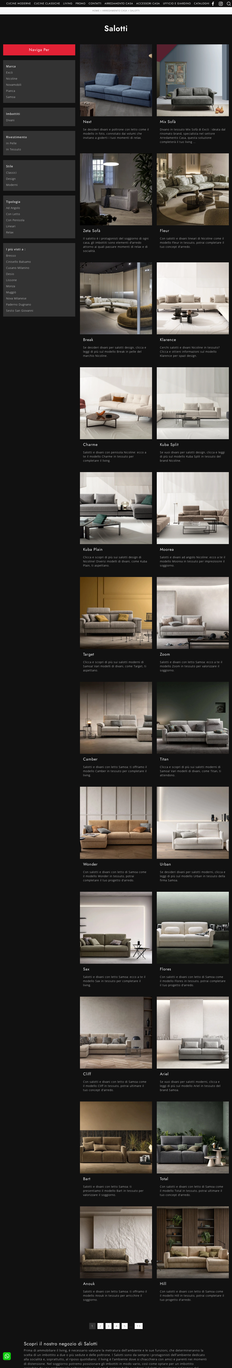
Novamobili (13, 85)
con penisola (15, 220)
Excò (9, 72)
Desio (10, 274)
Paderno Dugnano (18, 304)
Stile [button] (9, 166)
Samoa (10, 97)
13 (139, 1326)
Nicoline (12, 78)
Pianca (10, 91)
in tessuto (13, 149)
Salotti (135, 10)
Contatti (95, 3)
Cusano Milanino (17, 268)
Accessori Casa (148, 3)
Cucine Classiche (47, 3)
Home (95, 10)
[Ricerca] (229, 3)
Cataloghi (201, 3)
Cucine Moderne (18, 3)
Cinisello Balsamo (18, 262)
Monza (10, 286)
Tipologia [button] (13, 202)
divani (10, 120)
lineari (11, 226)
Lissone (11, 280)
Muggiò (11, 292)
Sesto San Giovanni (19, 310)
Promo (80, 3)
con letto (13, 214)
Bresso (11, 255)
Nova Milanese (16, 298)
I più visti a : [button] (16, 249)
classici (11, 172)
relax (10, 232)
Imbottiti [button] (13, 114)
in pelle (11, 143)
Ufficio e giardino (177, 3)
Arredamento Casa (119, 3)
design (11, 179)
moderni (12, 185)
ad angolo (13, 208)
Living (67, 3)
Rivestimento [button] (16, 137)
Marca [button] (11, 66)
